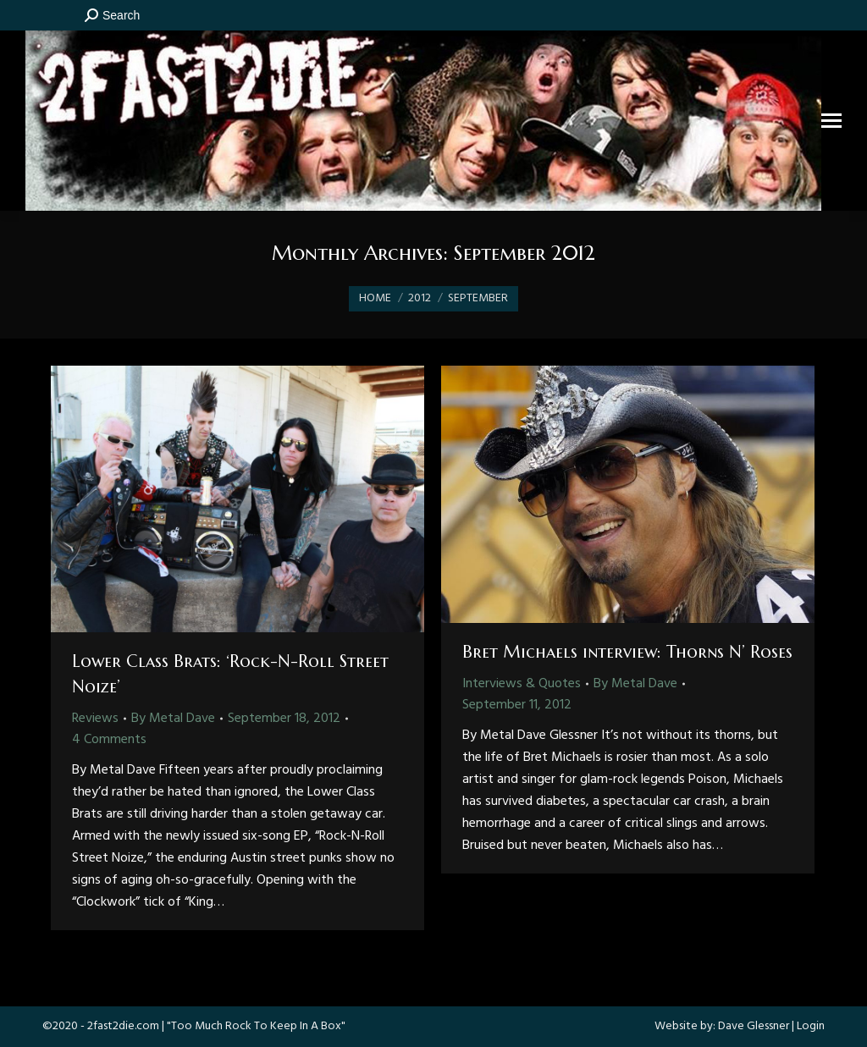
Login (811, 1026)
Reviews (95, 719)
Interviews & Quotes (521, 684)
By (173, 718)
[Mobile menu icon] (831, 120)
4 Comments (109, 740)
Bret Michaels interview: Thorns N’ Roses (627, 652)
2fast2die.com (123, 1026)
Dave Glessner (753, 1026)
